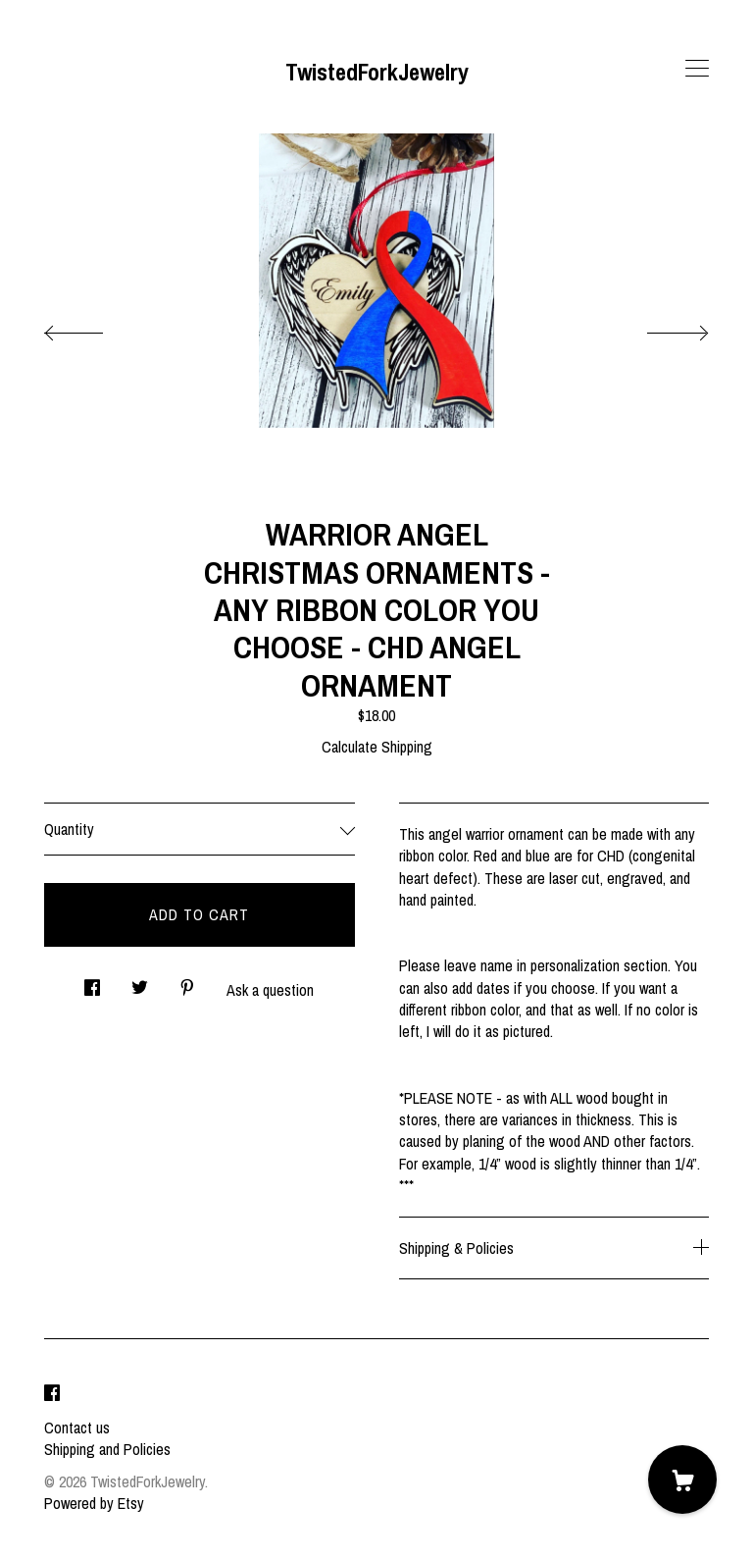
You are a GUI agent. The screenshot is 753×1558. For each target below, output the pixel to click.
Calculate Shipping (377, 746)
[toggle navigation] (697, 68)
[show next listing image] (660, 328)
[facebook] (52, 1394)
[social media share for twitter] (139, 982)
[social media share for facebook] (92, 982)
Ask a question (270, 990)
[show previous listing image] (93, 328)
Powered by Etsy (94, 1503)
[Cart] (682, 1479)
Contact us (77, 1427)
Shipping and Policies (107, 1449)
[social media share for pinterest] (187, 982)
